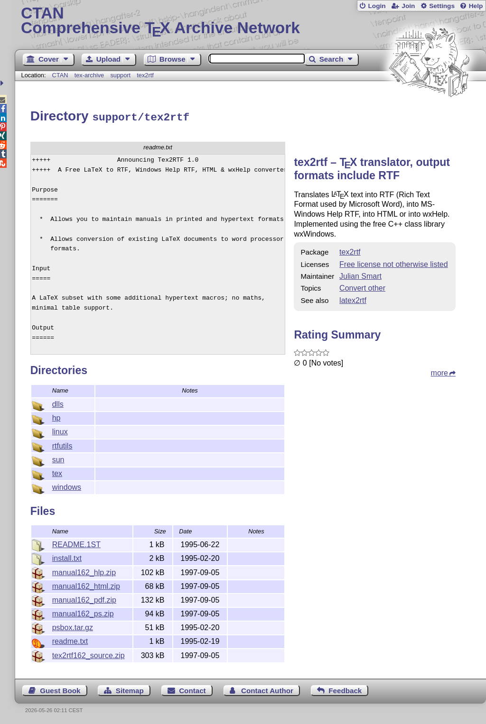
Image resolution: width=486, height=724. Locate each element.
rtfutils (62, 444)
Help (476, 5)
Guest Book (60, 689)
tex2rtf (145, 75)
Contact (192, 689)
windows (66, 486)
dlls (58, 403)
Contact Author (267, 689)
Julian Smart (360, 275)
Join (408, 5)
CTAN (60, 75)
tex (57, 472)
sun (58, 458)
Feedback (345, 689)
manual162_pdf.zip (84, 599)
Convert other (362, 287)
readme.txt (70, 640)
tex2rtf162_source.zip (88, 654)
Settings (442, 5)
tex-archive (89, 75)
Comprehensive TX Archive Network (250, 21)
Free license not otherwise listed (393, 263)
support (120, 75)
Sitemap (130, 689)
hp (56, 416)
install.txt (67, 557)
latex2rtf (352, 299)
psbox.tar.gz (72, 626)
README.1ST (76, 543)
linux (60, 430)
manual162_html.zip (86, 585)
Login (376, 5)
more (439, 371)
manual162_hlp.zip (84, 571)
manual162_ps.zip (83, 612)
